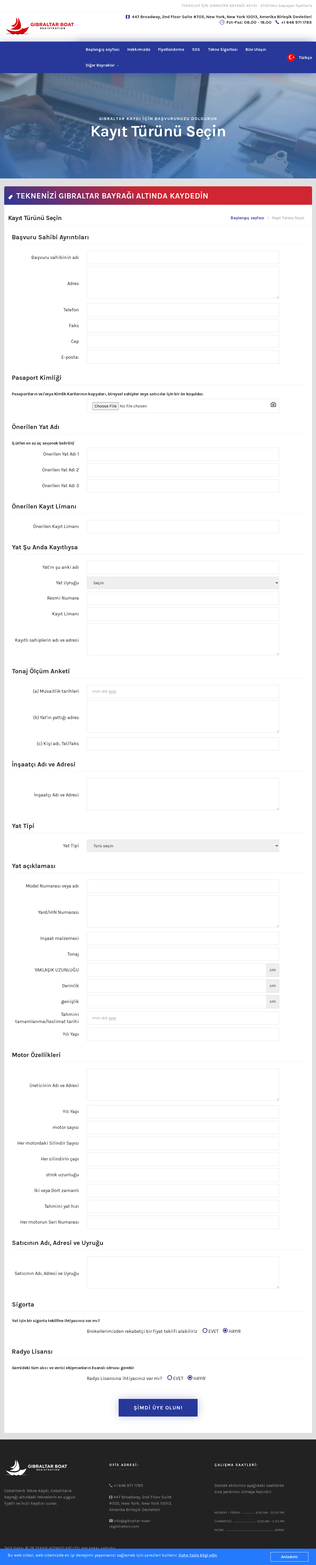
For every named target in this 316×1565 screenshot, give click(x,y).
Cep (75, 341)
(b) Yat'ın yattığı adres (56, 717)
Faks (74, 325)
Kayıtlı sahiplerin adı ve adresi (47, 640)
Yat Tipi (71, 846)
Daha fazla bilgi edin (198, 1555)
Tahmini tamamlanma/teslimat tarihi (47, 1017)
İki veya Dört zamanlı (56, 1190)
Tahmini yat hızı (61, 1206)
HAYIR (232, 1331)
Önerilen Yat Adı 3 (60, 486)
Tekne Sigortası (223, 49)
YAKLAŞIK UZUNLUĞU (57, 970)
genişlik (70, 1001)
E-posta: (70, 357)
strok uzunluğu (62, 1175)
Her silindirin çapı (60, 1159)
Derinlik (70, 986)
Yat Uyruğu (67, 583)
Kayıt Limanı (65, 614)
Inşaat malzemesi (59, 938)
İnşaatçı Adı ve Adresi (56, 795)
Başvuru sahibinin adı (55, 257)
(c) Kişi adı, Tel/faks (58, 743)
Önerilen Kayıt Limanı (56, 526)
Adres (73, 283)
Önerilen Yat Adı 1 (61, 454)
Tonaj (73, 954)
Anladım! (289, 1556)
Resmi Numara (63, 598)
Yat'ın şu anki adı (61, 567)
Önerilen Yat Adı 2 (60, 470)
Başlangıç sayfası (102, 49)
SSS (196, 49)
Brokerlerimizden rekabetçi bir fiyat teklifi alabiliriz (164, 1331)
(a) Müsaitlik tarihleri (56, 691)
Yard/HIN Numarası (58, 912)
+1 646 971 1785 (296, 22)
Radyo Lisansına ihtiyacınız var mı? (146, 1378)
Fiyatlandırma (171, 49)
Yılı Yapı (71, 1034)
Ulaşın (255, 49)
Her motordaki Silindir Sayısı (48, 1143)
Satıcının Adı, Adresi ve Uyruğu (46, 1273)
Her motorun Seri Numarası (49, 1222)
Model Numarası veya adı (52, 886)
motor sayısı (66, 1127)
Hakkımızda (138, 49)
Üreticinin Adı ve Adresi (54, 1085)
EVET (212, 1331)
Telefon (71, 310)
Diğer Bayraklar (100, 65)
